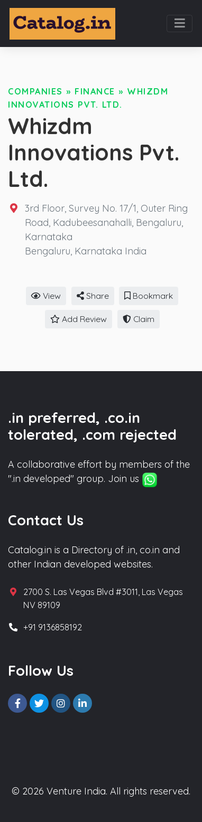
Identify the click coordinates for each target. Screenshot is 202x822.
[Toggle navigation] (179, 24)
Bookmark (148, 295)
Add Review (78, 319)
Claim (138, 319)
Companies (35, 91)
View (46, 295)
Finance (95, 91)
